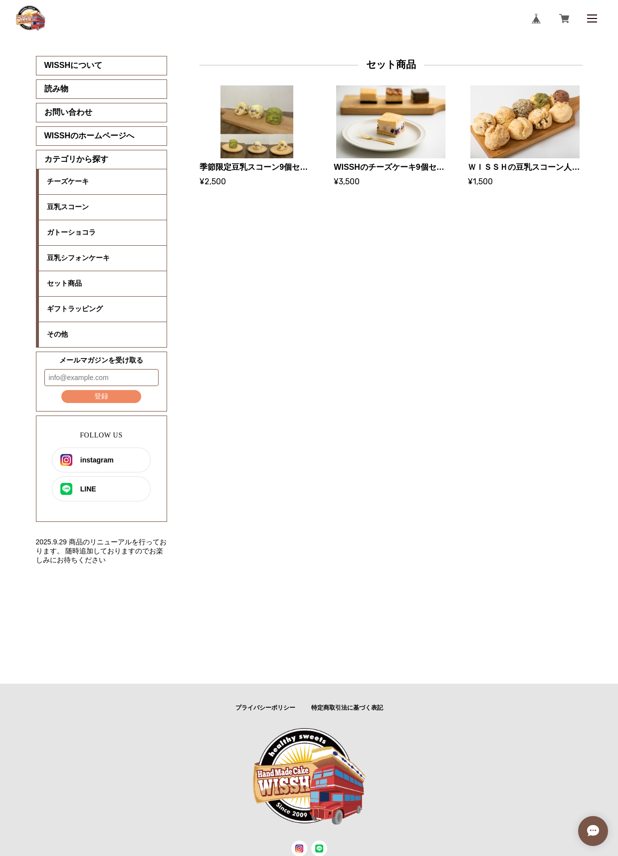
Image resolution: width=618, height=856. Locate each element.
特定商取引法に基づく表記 (347, 707)
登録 (101, 396)
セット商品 (64, 283)
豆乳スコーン (68, 207)
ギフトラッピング (75, 309)
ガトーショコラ (71, 232)
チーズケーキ (68, 181)
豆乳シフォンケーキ (78, 258)
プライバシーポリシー (265, 707)
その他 (57, 334)
